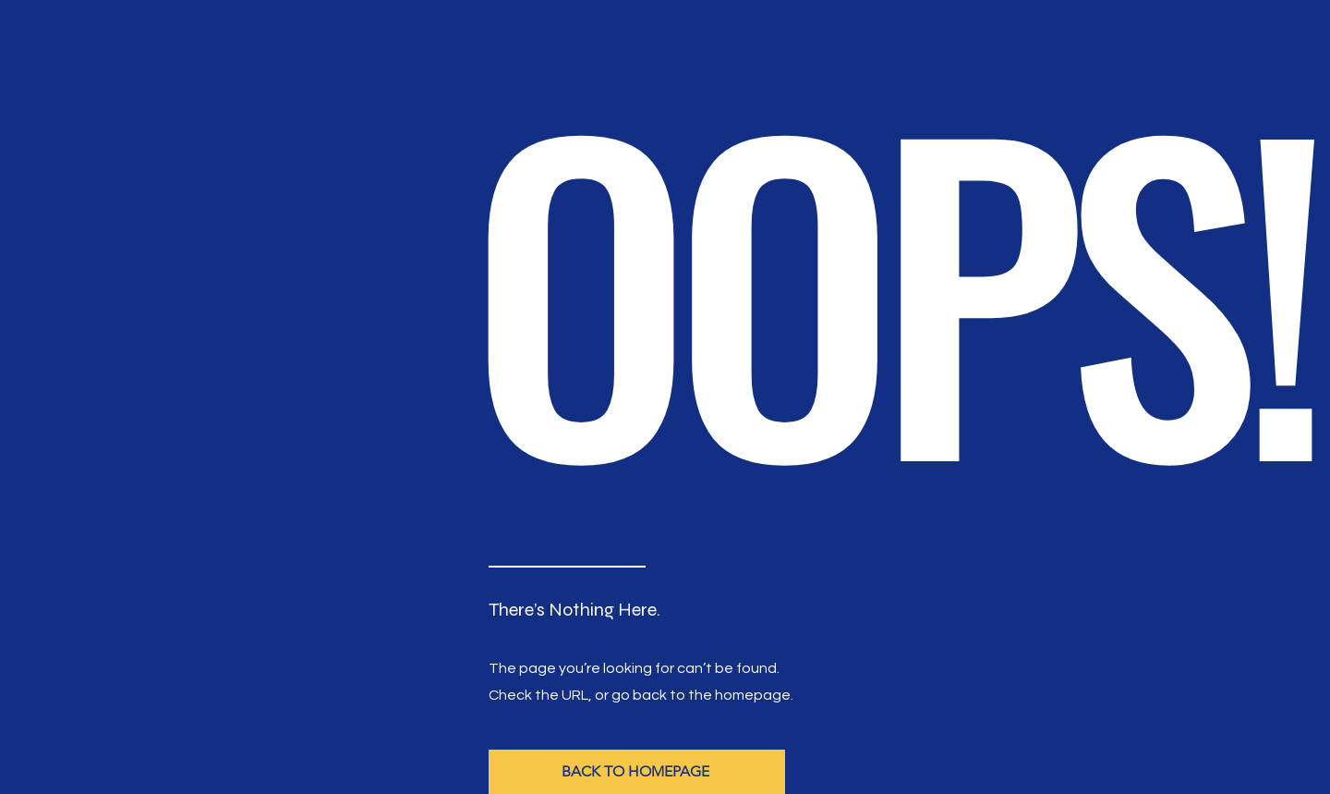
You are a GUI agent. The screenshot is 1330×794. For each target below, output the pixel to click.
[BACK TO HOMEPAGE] (637, 772)
